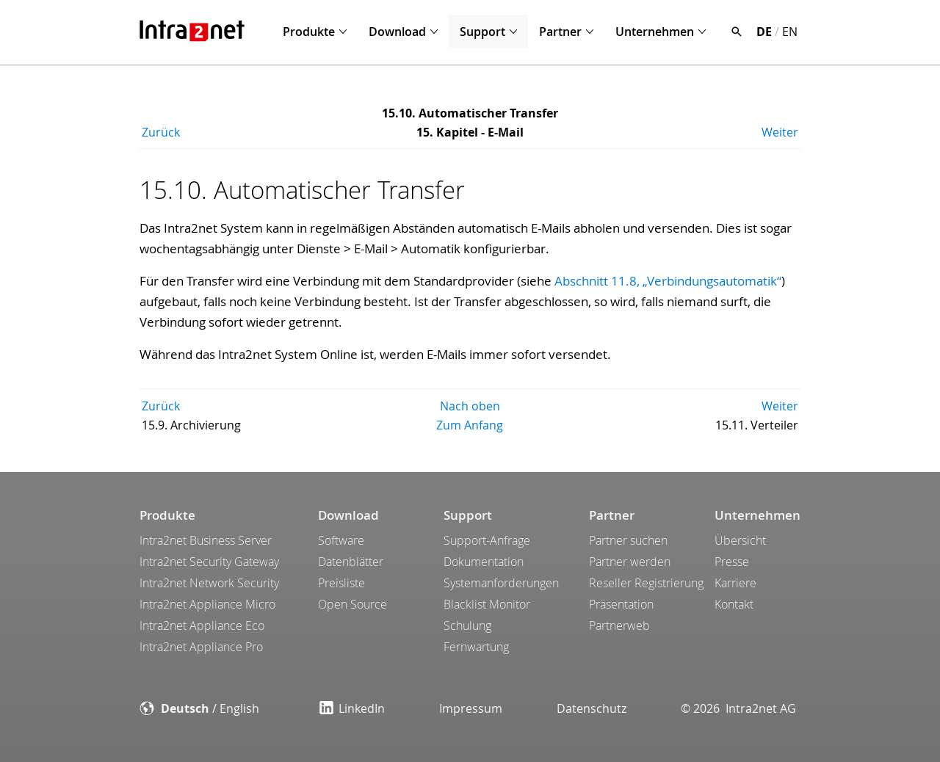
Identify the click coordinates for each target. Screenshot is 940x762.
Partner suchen (628, 540)
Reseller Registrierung (646, 583)
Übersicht (740, 540)
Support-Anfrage (487, 540)
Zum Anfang (469, 425)
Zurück (161, 132)
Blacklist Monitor (487, 604)
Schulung (467, 625)
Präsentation (621, 604)
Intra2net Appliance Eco (202, 625)
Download (397, 31)
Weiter (780, 132)
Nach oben (470, 406)
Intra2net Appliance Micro (207, 604)
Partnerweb (619, 625)
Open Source (352, 604)
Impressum (470, 708)
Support (482, 31)
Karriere (735, 583)
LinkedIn (352, 708)
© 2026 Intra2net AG (738, 708)
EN (790, 31)
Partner (560, 31)
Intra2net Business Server (206, 540)
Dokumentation (484, 562)
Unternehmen (654, 31)
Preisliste (341, 583)
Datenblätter (350, 562)
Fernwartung (476, 647)
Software (341, 540)
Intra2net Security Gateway (209, 562)
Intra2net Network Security (209, 583)
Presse (732, 562)
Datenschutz (591, 708)
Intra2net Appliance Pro (201, 647)
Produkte (309, 31)
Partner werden (629, 562)
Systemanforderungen (501, 583)
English (239, 708)
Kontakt (734, 604)
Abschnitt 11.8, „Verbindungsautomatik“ (667, 280)
